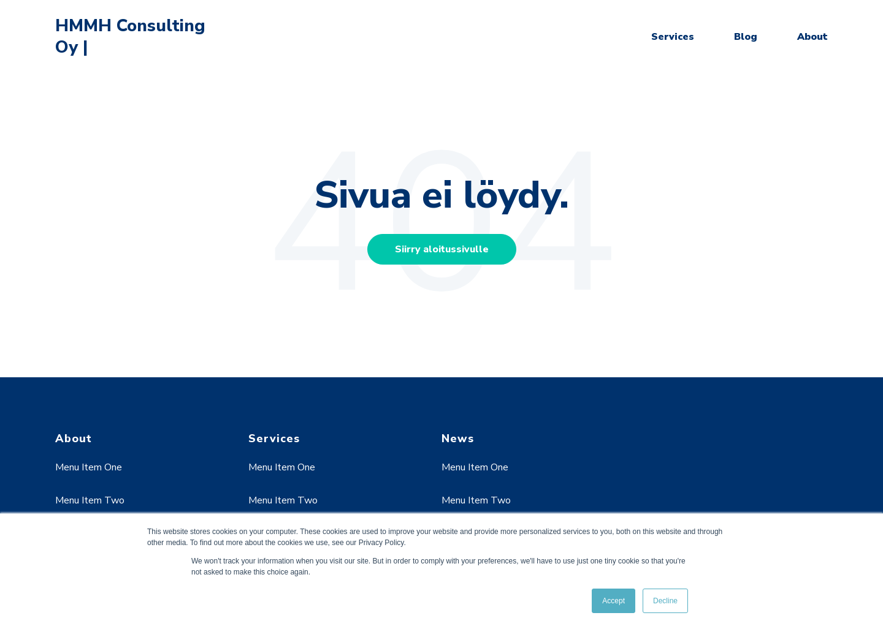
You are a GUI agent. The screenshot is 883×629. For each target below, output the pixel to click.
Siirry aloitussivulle (442, 249)
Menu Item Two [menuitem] (89, 500)
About (812, 36)
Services (672, 36)
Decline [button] (665, 601)
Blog (745, 36)
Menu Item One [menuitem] (88, 467)
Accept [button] (613, 601)
